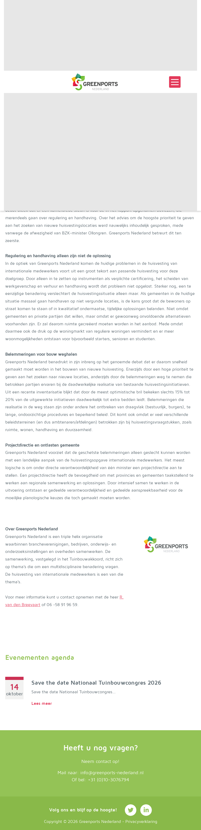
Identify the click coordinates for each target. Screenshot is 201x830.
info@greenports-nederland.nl (112, 772)
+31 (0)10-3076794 (108, 779)
